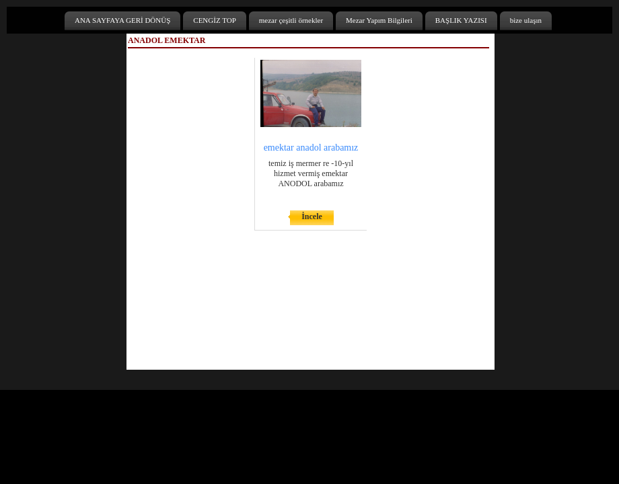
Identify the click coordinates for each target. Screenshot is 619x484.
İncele (311, 216)
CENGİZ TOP (214, 20)
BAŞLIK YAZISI (461, 20)
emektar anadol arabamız (311, 148)
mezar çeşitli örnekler (291, 20)
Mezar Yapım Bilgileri (379, 20)
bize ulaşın (526, 20)
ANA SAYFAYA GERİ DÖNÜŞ (122, 20)
